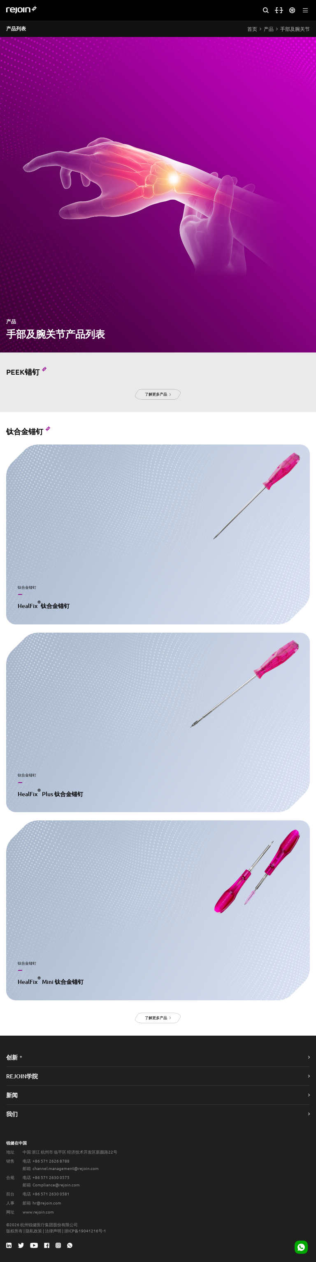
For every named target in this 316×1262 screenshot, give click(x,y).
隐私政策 (34, 1230)
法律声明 (53, 1230)
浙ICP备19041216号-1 (85, 1230)
